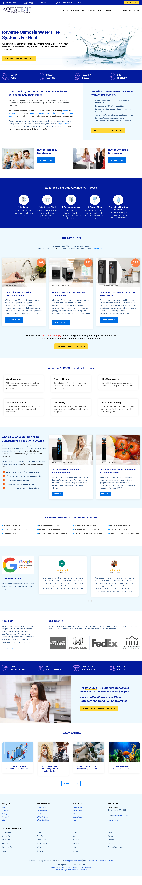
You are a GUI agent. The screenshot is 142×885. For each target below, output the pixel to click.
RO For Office (77, 811)
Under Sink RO (42, 807)
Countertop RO (42, 811)
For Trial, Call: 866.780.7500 (19, 58)
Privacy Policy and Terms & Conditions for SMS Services (71, 867)
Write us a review (113, 821)
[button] (86, 601)
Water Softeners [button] (95, 10)
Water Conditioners (43, 820)
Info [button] (118, 10)
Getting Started (7, 814)
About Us (110, 10)
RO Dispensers (42, 814)
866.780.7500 (9, 3)
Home (65, 10)
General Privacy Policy (63, 870)
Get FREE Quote (131, 3)
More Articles (71, 783)
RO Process (77, 814)
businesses (13, 113)
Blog (125, 10)
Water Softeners (43, 817)
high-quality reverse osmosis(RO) (43, 113)
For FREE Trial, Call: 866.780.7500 (98, 708)
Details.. (58, 494)
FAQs (3, 820)
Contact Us (134, 10)
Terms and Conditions (79, 870)
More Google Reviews (21, 589)
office (59, 249)
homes (65, 111)
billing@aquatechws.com (35, 3)
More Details (46, 160)
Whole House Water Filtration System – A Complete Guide (49, 768)
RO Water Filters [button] (77, 10)
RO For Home (77, 807)
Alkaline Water (78, 817)
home (53, 249)
